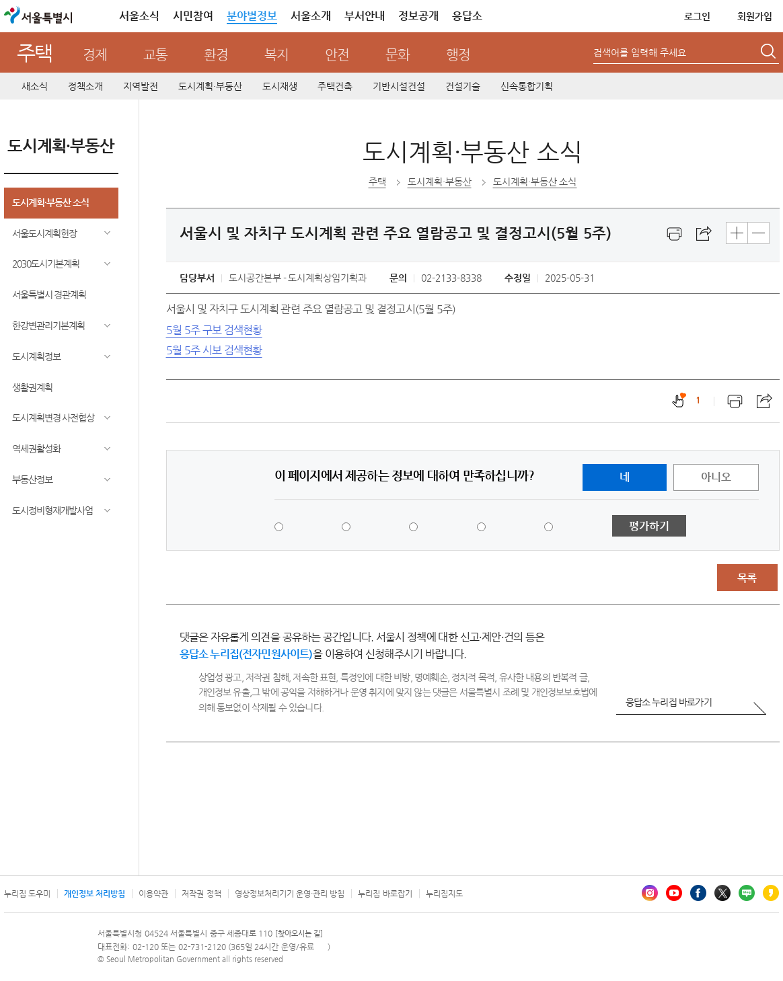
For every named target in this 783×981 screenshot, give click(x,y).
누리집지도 (444, 893)
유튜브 (674, 893)
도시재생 (279, 86)
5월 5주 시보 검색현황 (214, 350)
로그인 (697, 16)
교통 (155, 55)
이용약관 (153, 893)
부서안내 (364, 15)
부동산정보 (32, 479)
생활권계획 (32, 387)
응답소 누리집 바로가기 (669, 702)
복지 (276, 55)
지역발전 (140, 86)
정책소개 (85, 86)
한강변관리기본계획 (48, 325)
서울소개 (311, 15)
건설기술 (462, 86)
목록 (746, 578)
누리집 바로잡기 (385, 893)
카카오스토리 (771, 893)
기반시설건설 (399, 86)
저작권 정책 (201, 893)
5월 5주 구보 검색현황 (214, 329)
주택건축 (335, 86)
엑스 (722, 893)
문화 (397, 55)
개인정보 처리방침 (94, 893)
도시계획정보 (36, 356)
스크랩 (704, 234)
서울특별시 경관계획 (49, 294)
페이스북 (698, 893)
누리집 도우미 (27, 893)
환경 (216, 55)
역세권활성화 (36, 448)
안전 (337, 55)
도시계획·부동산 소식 (50, 202)
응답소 (467, 15)
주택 (34, 53)
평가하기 (649, 526)
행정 (458, 55)
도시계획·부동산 (210, 86)
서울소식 (139, 15)
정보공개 (418, 15)
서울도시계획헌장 (44, 233)
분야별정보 (252, 15)
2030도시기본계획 (45, 263)
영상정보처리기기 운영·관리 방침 (290, 893)
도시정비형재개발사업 (52, 510)
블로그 (747, 893)
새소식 (35, 86)
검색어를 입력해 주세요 (639, 52)
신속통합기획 (526, 86)
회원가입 (754, 16)
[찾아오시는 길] (299, 933)
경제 (95, 55)
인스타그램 (650, 893)
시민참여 (193, 15)
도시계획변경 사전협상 (53, 417)
